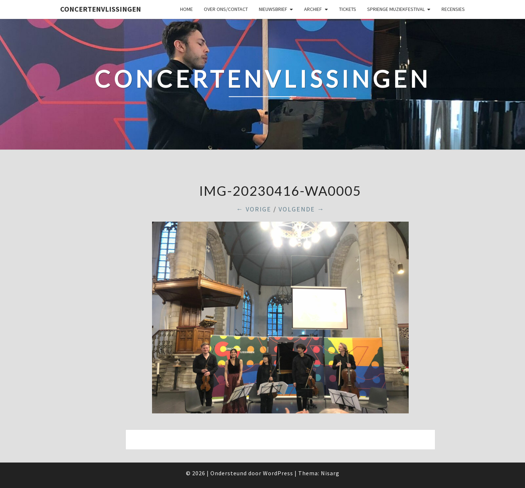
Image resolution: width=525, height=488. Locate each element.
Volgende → (301, 209)
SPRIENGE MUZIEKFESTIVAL (396, 9)
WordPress (278, 473)
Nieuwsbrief (273, 9)
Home (186, 9)
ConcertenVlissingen (100, 8)
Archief (313, 9)
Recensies (453, 9)
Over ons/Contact (226, 9)
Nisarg (330, 473)
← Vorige (253, 209)
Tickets (347, 9)
